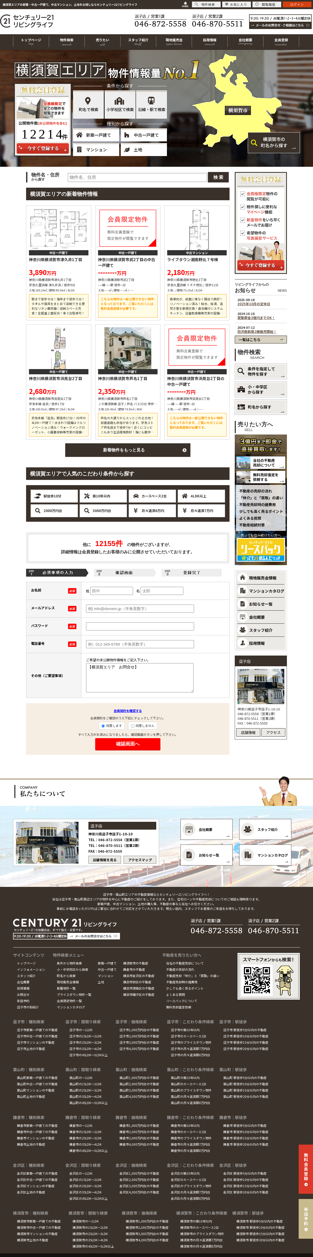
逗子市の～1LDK (80, 1030)
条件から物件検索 (69, 963)
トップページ (26, 963)
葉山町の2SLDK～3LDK (85, 1090)
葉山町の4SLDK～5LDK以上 (88, 1102)
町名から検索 (66, 975)
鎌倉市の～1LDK (80, 1125)
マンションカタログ (71, 1007)
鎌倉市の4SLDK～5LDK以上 (88, 1150)
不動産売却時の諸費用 (257, 504)
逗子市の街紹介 (28, 1007)
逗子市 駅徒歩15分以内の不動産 (245, 1042)
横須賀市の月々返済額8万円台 (201, 1246)
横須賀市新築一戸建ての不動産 (39, 1221)
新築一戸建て (98, 135)
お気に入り (236, 4)
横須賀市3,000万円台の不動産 (147, 1233)
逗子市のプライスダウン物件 (191, 1042)
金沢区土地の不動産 (31, 1192)
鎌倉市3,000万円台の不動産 (139, 1138)
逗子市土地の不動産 (31, 1048)
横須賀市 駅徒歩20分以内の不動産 (260, 1240)
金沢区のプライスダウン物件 (191, 1186)
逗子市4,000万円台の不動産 (139, 1048)
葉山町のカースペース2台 (188, 1084)
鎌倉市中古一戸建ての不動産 (37, 1131)
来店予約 (23, 1000)
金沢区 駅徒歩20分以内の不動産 (245, 1192)
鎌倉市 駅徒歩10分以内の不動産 (245, 1131)
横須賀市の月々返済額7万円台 (201, 1240)
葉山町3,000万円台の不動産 (139, 1090)
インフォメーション (31, 969)
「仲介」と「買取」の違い (261, 497)
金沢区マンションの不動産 (36, 1186)
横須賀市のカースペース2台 (199, 1227)
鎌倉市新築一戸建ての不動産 (37, 1125)
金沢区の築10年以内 (185, 1173)
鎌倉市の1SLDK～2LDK (85, 1131)
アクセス (273, 732)
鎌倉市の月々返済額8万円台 (190, 1150)
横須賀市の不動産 (135, 963)
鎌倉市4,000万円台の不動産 (139, 1144)
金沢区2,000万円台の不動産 (139, 1179)
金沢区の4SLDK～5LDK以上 (88, 1198)
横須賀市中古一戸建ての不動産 (39, 1227)
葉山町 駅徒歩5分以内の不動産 (245, 1077)
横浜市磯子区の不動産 (138, 994)
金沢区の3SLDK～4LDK (85, 1192)
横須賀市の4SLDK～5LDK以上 (93, 1246)
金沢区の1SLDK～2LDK (85, 1179)
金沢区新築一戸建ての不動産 (37, 1173)
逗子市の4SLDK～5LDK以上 (88, 1055)
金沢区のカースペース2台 (188, 1179)
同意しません (142, 725)
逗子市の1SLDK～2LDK (85, 1036)
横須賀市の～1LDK (86, 1221)
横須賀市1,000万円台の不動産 (147, 1221)
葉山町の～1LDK (80, 1077)
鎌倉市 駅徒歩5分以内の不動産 (245, 1125)
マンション (96, 149)
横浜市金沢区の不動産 (138, 975)
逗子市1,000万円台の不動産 (139, 1030)
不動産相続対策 (252, 524)
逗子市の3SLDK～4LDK (85, 1048)
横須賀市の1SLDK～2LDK (90, 1227)
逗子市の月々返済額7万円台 (190, 1048)
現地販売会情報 (68, 982)
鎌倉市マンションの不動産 (36, 1138)
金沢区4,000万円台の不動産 (139, 1192)
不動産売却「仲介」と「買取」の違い (192, 975)
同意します (111, 725)
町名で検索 (88, 109)
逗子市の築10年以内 (185, 1030)
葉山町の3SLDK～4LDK (85, 1096)
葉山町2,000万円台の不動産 (139, 1084)
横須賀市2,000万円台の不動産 (147, 1227)
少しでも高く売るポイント (261, 511)
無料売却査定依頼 (178, 1007)
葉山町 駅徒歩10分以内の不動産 (245, 1084)
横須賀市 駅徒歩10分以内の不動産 (260, 1227)
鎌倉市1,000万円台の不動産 (139, 1125)
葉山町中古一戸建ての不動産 (37, 1084)
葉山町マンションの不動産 (36, 1090)
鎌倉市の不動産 (134, 969)
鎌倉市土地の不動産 (31, 1144)
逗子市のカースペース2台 (188, 1036)
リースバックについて (181, 1000)
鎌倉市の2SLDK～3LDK (85, 1138)
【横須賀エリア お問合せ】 (140, 677)
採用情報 (23, 988)
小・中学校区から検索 (72, 969)
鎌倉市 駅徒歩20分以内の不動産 (245, 1144)
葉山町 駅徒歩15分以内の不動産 (245, 1090)
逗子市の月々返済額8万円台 (190, 1055)
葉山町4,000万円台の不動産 (139, 1096)
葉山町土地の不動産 (31, 1096)
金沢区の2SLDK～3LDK (85, 1186)
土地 (138, 149)
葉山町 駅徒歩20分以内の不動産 (245, 1096)
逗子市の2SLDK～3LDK (85, 1042)
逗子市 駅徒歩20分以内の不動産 (245, 1048)
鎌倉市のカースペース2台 (188, 1131)
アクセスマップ (140, 859)
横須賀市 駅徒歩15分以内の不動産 (260, 1233)
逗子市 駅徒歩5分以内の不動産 (245, 1030)
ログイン (297, 4)
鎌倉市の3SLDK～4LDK (85, 1144)
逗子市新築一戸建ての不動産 (37, 1030)
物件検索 (205, 4)
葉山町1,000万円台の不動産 (139, 1077)
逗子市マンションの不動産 (36, 1042)
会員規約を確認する (128, 710)
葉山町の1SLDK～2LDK (85, 1084)
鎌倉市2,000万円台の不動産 (139, 1131)
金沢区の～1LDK (80, 1173)
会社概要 (23, 982)
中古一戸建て (146, 135)
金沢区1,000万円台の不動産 (139, 1173)
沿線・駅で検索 (151, 109)
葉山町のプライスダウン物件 (191, 1090)
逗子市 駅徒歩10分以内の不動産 (245, 1036)
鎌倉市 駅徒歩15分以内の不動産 (245, 1138)
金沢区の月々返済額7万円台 (190, 1192)
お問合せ (23, 994)
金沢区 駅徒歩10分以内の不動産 (245, 1179)
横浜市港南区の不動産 (138, 988)
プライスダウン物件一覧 (74, 994)
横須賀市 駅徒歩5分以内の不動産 (259, 1221)
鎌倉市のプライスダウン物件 (191, 1138)
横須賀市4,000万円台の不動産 (147, 1240)
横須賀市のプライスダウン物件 (202, 1233)
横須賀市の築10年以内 (196, 1221)
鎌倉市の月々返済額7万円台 (190, 1144)
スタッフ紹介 (26, 975)
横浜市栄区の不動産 (137, 982)
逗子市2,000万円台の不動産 (139, 1036)
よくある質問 (250, 518)
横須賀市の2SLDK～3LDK (90, 1233)
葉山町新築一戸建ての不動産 (37, 1077)
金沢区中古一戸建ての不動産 (37, 1179)
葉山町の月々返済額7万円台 (190, 1096)
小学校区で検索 (120, 109)
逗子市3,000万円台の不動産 (139, 1042)
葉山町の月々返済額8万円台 (190, 1102)
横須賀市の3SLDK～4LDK (90, 1240)
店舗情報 (248, 732)
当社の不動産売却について (264, 463)
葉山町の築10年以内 (185, 1077)
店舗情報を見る (105, 859)
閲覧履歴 (265, 4)
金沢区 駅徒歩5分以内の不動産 (245, 1173)
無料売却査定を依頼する (266, 477)
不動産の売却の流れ (255, 490)
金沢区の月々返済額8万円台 (190, 1198)
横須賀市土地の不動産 (32, 1240)
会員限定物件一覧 (69, 1000)
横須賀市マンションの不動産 (37, 1233)
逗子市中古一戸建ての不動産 (37, 1036)
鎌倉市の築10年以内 (185, 1125)
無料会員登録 (306, 1166)
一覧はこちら (250, 339)
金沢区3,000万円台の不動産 (139, 1186)
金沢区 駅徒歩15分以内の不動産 (245, 1186)
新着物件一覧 (66, 988)
